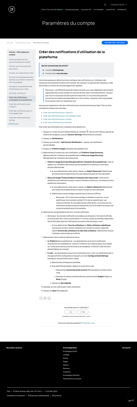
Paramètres (56, 395)
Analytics (66, 372)
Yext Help (10, 43)
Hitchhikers (98, 10)
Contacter (110, 10)
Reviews (66, 368)
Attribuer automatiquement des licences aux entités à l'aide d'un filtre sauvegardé (21, 79)
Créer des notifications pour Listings (20, 119)
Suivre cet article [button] (115, 43)
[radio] (70, 312)
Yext (8, 391)
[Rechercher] (106, 5)
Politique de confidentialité (38, 395)
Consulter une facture (17, 93)
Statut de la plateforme (52, 10)
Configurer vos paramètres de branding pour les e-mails (20, 87)
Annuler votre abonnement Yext (21, 73)
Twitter (45, 298)
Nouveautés (86, 10)
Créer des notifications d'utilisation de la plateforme (20, 98)
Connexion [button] (121, 10)
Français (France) (118, 5)
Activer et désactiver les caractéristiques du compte (19, 60)
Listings (66, 355)
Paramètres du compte (23, 43)
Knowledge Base (72, 10)
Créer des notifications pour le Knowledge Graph (20, 112)
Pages (65, 361)
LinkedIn (49, 298)
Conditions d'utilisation (16, 395)
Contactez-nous (88, 323)
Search (66, 365)
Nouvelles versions (14, 348)
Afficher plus (13, 124)
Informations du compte (41, 43)
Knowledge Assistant (71, 375)
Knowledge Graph (70, 351)
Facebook (41, 298)
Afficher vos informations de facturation (20, 67)
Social (65, 358)
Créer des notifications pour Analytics (20, 105)
